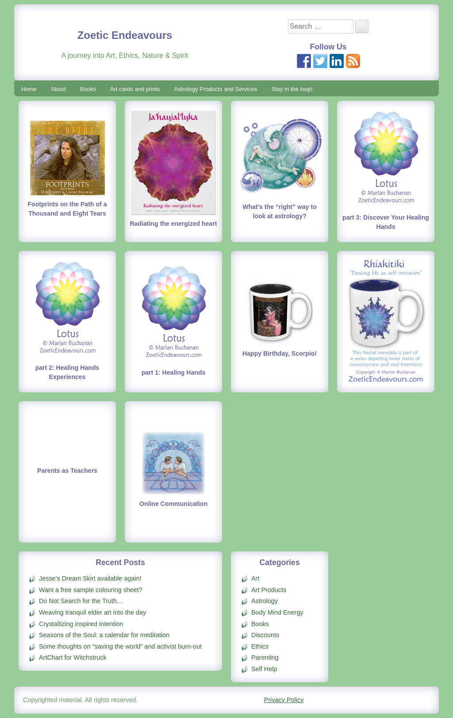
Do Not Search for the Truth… (81, 600)
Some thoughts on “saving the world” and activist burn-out (120, 646)
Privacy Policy (284, 699)
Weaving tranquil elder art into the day (92, 612)
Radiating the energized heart (173, 223)
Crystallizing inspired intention (81, 623)
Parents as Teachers (67, 470)
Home (29, 89)
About (58, 89)
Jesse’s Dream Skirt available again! (90, 578)
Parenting (265, 657)
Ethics (260, 646)
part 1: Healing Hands (174, 372)
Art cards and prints (135, 89)
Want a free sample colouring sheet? (90, 589)
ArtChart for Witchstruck (73, 657)
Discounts (265, 634)
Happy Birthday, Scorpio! (279, 353)
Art (255, 578)
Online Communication (173, 503)
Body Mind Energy (277, 612)
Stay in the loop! (291, 89)
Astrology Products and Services (215, 89)
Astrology (264, 600)
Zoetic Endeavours (125, 35)
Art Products (268, 589)
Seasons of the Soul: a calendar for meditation (104, 634)
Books (88, 89)
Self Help (264, 668)
